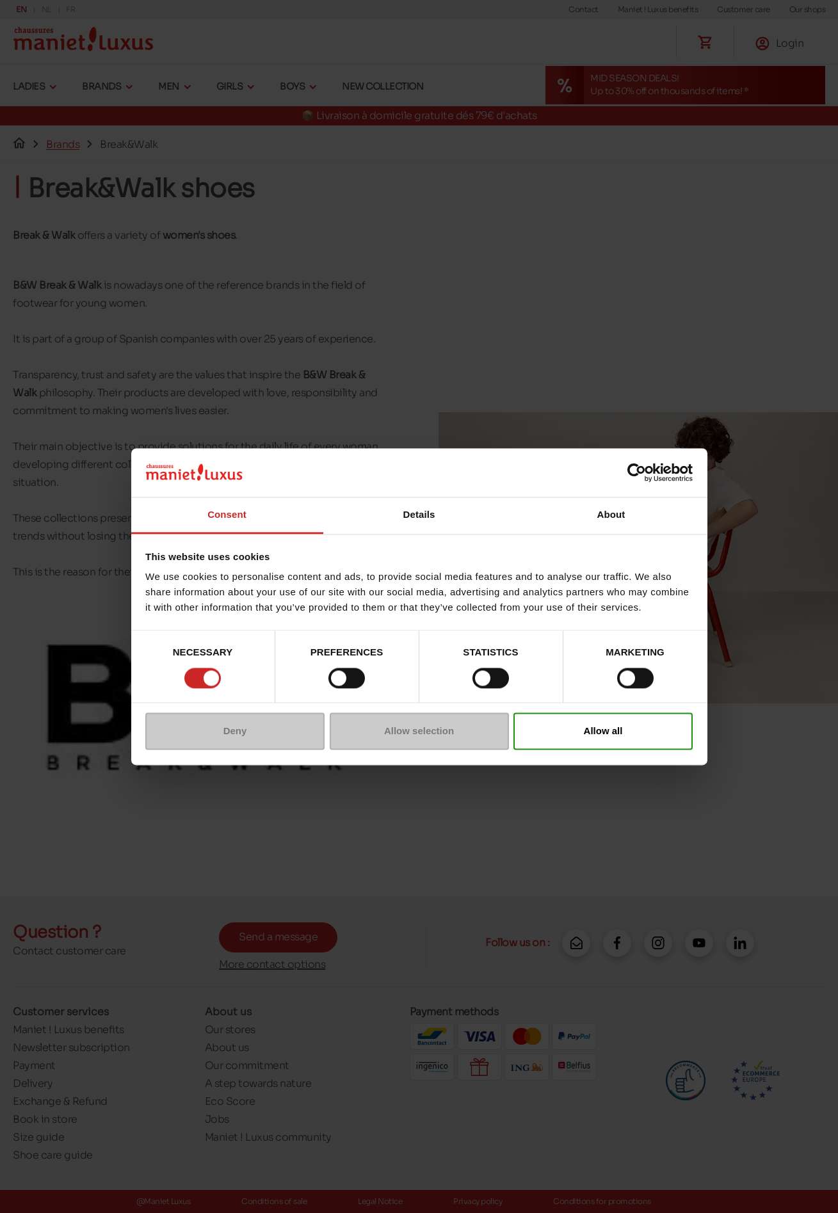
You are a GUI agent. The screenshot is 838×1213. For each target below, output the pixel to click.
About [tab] (611, 515)
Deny (235, 731)
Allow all (603, 731)
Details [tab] (419, 515)
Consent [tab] (226, 515)
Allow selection (419, 731)
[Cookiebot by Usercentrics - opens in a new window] (637, 472)
